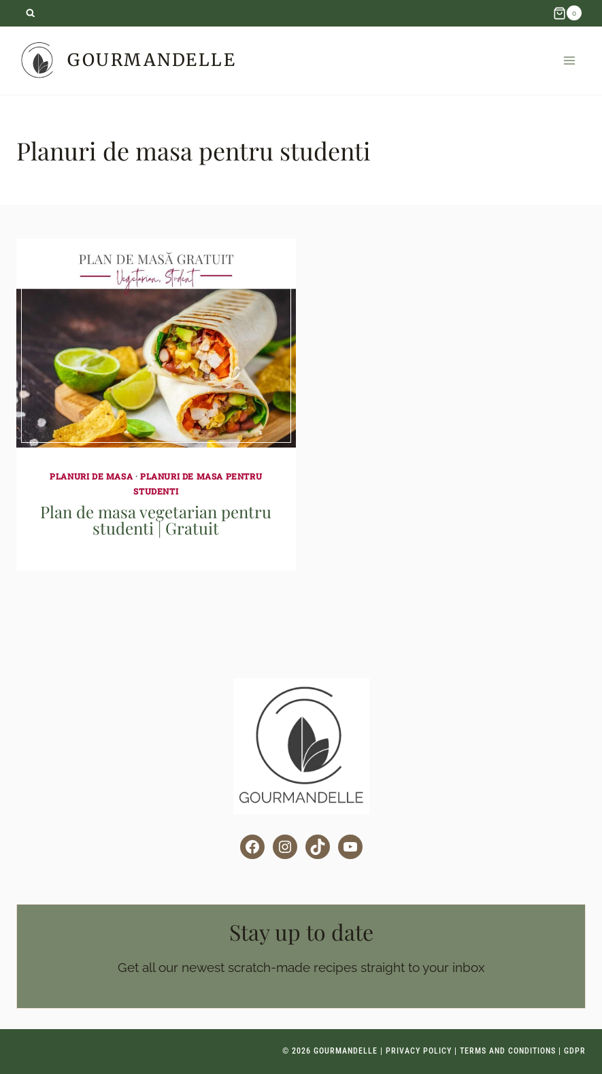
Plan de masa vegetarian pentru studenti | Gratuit (155, 520)
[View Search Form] (30, 13)
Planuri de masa (91, 476)
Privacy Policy (419, 1051)
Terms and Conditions (508, 1051)
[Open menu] (569, 60)
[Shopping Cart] (567, 12)
